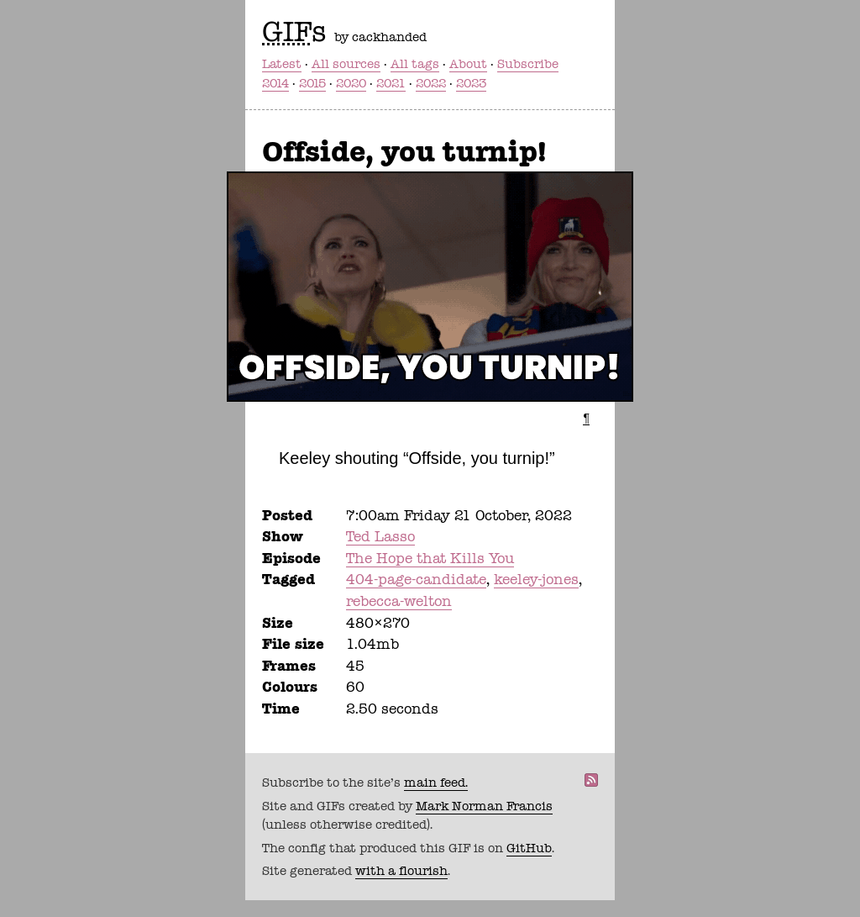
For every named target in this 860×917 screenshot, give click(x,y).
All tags (415, 63)
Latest (282, 63)
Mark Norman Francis (484, 806)
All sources (346, 63)
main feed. (436, 782)
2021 (391, 83)
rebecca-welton (399, 601)
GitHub (529, 848)
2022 (431, 83)
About (468, 63)
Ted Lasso (380, 536)
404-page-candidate (416, 579)
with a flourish (401, 870)
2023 (471, 83)
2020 (351, 83)
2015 (312, 83)
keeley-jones (536, 579)
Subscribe (527, 63)
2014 (275, 83)
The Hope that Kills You (430, 558)
